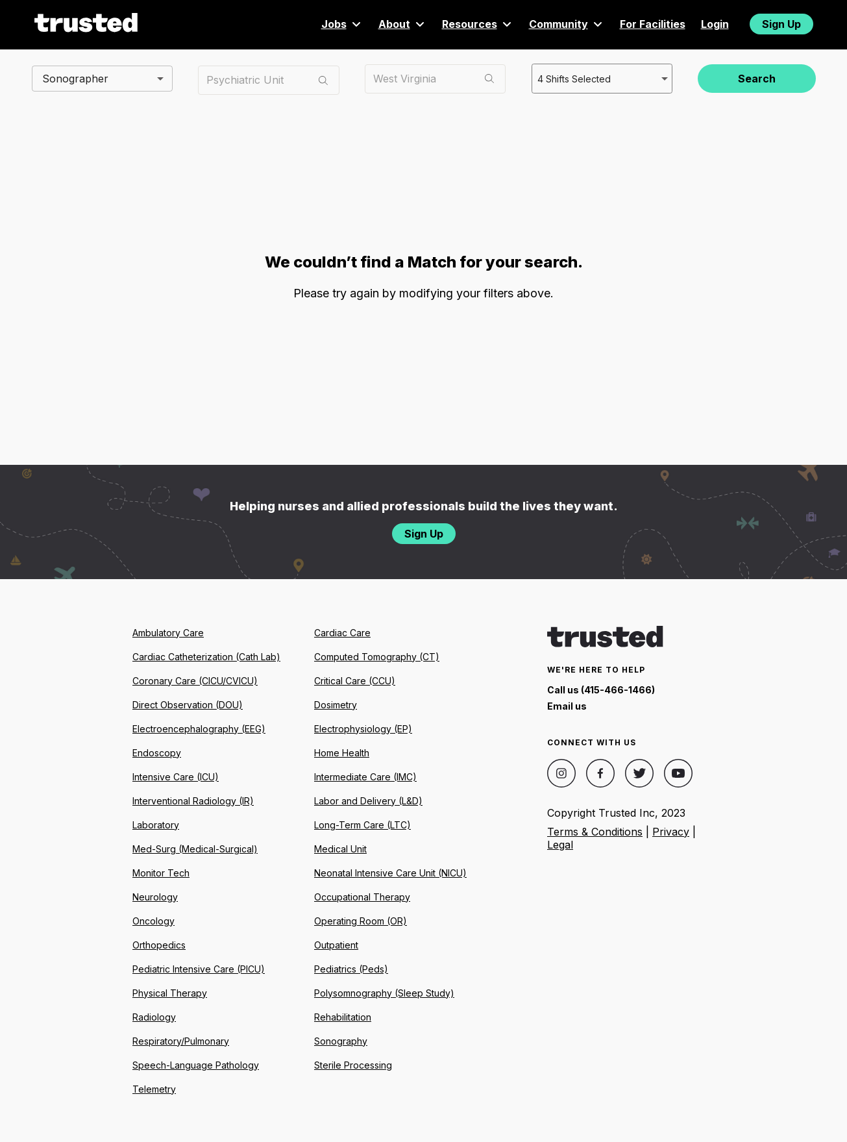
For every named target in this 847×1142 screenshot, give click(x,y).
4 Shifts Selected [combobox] (573, 77)
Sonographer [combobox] (75, 77)
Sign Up (781, 24)
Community (566, 24)
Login (715, 24)
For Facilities (652, 24)
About (402, 24)
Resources (477, 24)
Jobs (342, 24)
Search (757, 78)
